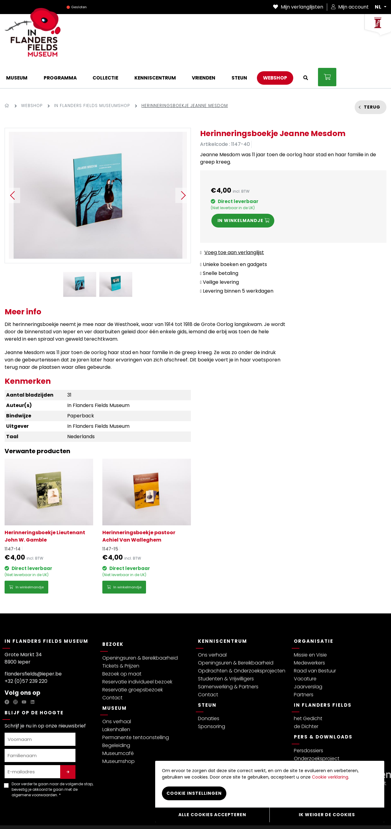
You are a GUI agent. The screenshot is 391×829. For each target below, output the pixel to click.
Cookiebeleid (146, 815)
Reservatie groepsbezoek (132, 664)
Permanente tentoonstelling (135, 712)
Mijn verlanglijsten (298, 6)
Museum (114, 683)
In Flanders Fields (323, 680)
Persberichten (310, 741)
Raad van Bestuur (315, 646)
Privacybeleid (18, 815)
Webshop (31, 81)
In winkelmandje (26, 562)
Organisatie (313, 616)
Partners (303, 669)
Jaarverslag (308, 661)
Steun (207, 680)
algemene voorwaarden (34, 770)
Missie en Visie (310, 630)
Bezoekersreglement (108, 815)
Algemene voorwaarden (59, 815)
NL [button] (379, 7)
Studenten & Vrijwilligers (226, 653)
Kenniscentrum (222, 616)
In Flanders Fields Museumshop (92, 81)
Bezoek (113, 619)
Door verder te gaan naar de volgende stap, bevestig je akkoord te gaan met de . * (52, 765)
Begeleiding (116, 720)
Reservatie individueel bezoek (137, 657)
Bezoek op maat (121, 649)
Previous (12, 170)
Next (183, 170)
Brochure (304, 749)
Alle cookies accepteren (212, 815)
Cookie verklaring (330, 778)
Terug (372, 82)
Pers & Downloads (323, 712)
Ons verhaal (116, 696)
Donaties (208, 693)
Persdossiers (308, 725)
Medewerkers (309, 638)
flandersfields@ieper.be (33, 649)
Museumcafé (118, 728)
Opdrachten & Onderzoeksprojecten (241, 646)
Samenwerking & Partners (228, 661)
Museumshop (118, 736)
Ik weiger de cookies (327, 815)
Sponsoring (211, 701)
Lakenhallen (116, 704)
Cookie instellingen (194, 794)
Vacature (305, 653)
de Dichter (306, 701)
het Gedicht (308, 693)
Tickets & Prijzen (120, 641)
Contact (112, 672)
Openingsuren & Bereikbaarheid (140, 633)
